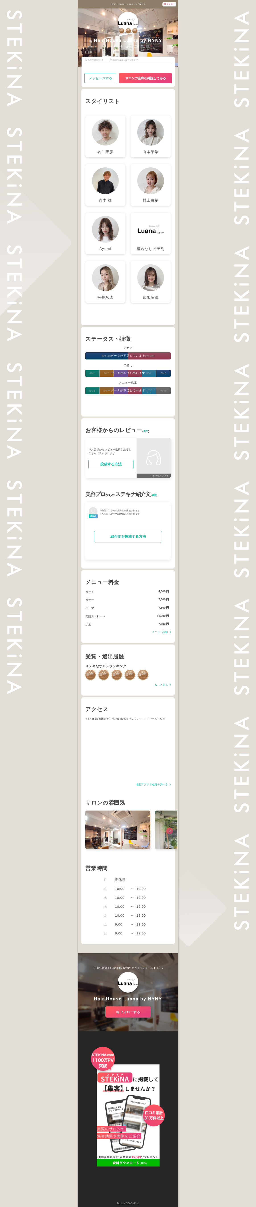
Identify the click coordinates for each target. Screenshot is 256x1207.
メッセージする (100, 78)
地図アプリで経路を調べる (152, 784)
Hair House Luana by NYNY (128, 4)
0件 (145, 431)
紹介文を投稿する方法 (128, 536)
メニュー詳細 (160, 632)
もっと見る (161, 685)
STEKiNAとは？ (128, 1203)
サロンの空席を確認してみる (145, 78)
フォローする (130, 1012)
